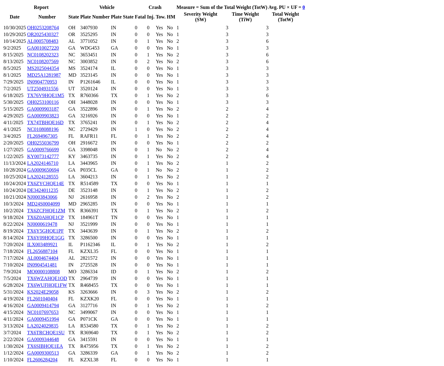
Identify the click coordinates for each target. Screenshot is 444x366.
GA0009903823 (43, 115)
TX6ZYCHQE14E (45, 183)
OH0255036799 (43, 142)
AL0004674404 (42, 258)
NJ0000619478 (42, 224)
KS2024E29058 (43, 292)
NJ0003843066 (42, 197)
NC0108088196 (43, 129)
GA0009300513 (43, 353)
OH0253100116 (43, 102)
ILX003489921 (42, 244)
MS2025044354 (43, 68)
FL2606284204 (42, 359)
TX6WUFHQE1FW (47, 285)
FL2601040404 (42, 298)
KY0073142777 (43, 156)
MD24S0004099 (43, 203)
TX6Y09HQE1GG (45, 237)
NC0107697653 (43, 312)
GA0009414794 (43, 305)
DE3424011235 (42, 190)
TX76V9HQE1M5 (45, 95)
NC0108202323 (43, 54)
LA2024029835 (42, 325)
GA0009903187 (43, 109)
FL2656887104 (42, 251)
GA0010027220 (43, 48)
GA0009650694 (43, 170)
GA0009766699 (43, 149)
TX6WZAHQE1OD (47, 278)
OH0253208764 (43, 27)
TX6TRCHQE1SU (46, 332)
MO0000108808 (43, 271)
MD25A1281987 (44, 75)
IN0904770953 (42, 81)
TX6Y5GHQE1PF (45, 231)
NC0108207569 (43, 61)
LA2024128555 (42, 176)
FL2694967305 (42, 136)
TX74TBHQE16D (45, 122)
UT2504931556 (42, 88)
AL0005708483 (42, 41)
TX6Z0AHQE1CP (45, 217)
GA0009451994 (43, 319)
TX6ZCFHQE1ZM (46, 210)
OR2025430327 (43, 34)
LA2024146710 (42, 163)
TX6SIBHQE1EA (45, 346)
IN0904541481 (42, 264)
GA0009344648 (43, 339)
